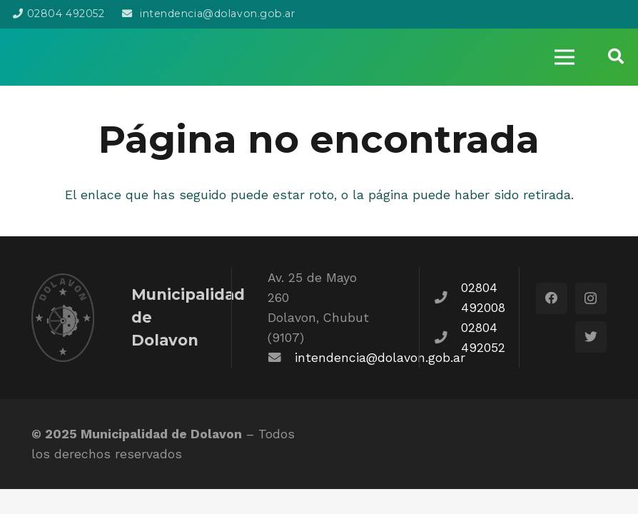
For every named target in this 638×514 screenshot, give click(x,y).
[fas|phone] (447, 298)
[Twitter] (591, 337)
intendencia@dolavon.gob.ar (380, 358)
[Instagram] (591, 298)
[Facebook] (551, 298)
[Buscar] (616, 56)
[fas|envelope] (281, 358)
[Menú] (564, 57)
